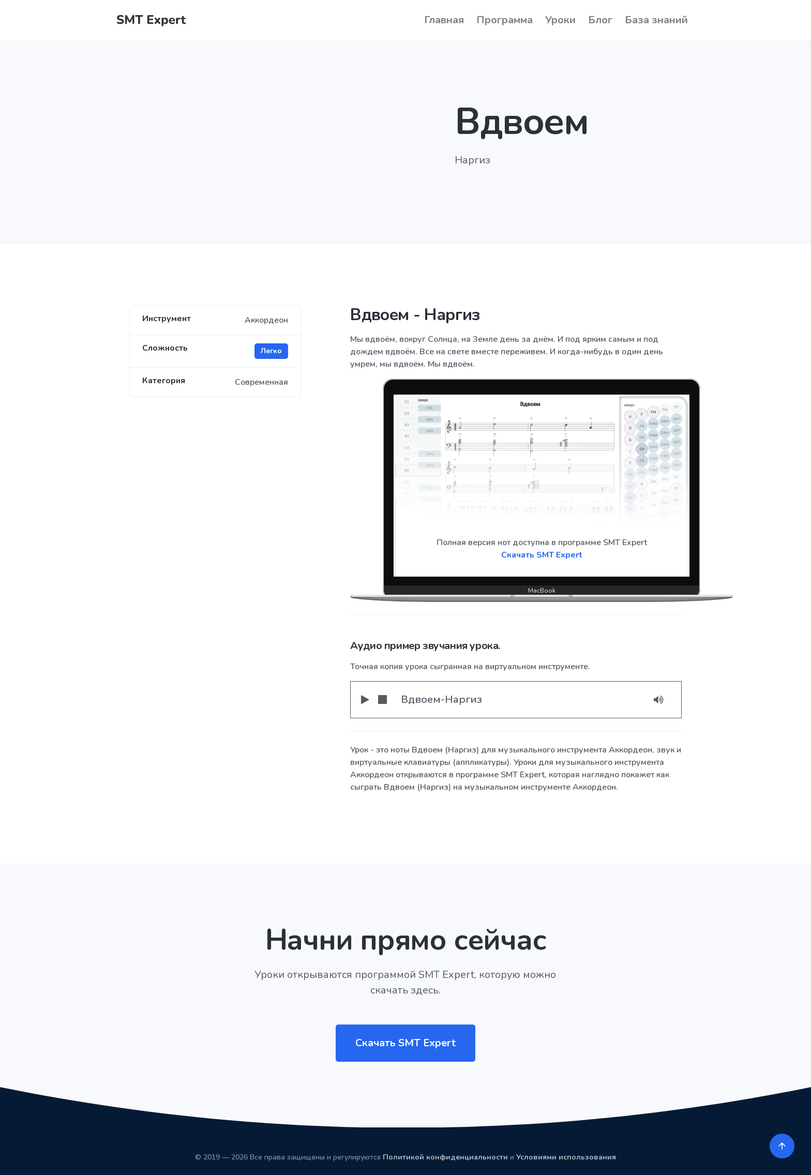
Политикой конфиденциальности (445, 1157)
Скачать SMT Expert (541, 555)
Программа (504, 20)
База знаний (656, 20)
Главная (444, 20)
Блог (600, 20)
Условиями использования (566, 1157)
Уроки (560, 20)
